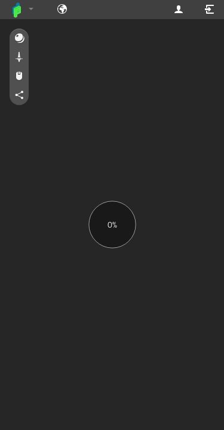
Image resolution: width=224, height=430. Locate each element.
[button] (19, 38)
